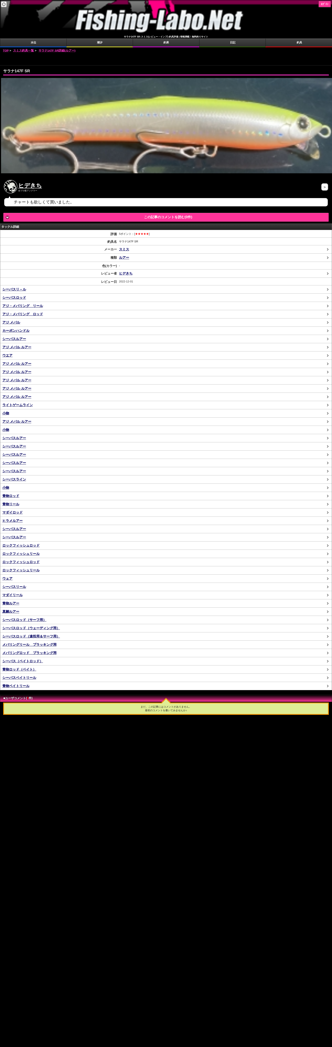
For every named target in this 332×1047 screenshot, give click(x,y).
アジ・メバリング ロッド (22, 314)
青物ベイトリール (15, 686)
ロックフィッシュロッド (21, 545)
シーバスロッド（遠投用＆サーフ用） (31, 636)
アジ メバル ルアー (16, 347)
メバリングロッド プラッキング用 (29, 653)
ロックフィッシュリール (21, 553)
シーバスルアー (14, 339)
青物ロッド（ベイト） (19, 669)
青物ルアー (10, 603)
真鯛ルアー (10, 611)
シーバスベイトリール (19, 677)
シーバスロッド (14, 297)
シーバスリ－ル (14, 289)
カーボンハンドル (15, 330)
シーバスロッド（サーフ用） (24, 620)
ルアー (124, 257)
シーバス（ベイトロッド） (22, 661)
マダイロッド (12, 512)
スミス (124, 249)
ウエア (7, 355)
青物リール (10, 504)
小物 (5, 413)
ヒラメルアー (12, 520)
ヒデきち (30, 185)
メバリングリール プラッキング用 (29, 644)
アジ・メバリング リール (22, 306)
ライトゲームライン (17, 405)
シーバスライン (14, 479)
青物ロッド (10, 496)
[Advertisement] (166, 59)
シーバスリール (14, 587)
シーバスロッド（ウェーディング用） (31, 628)
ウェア (7, 578)
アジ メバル (11, 322)
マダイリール (12, 595)
